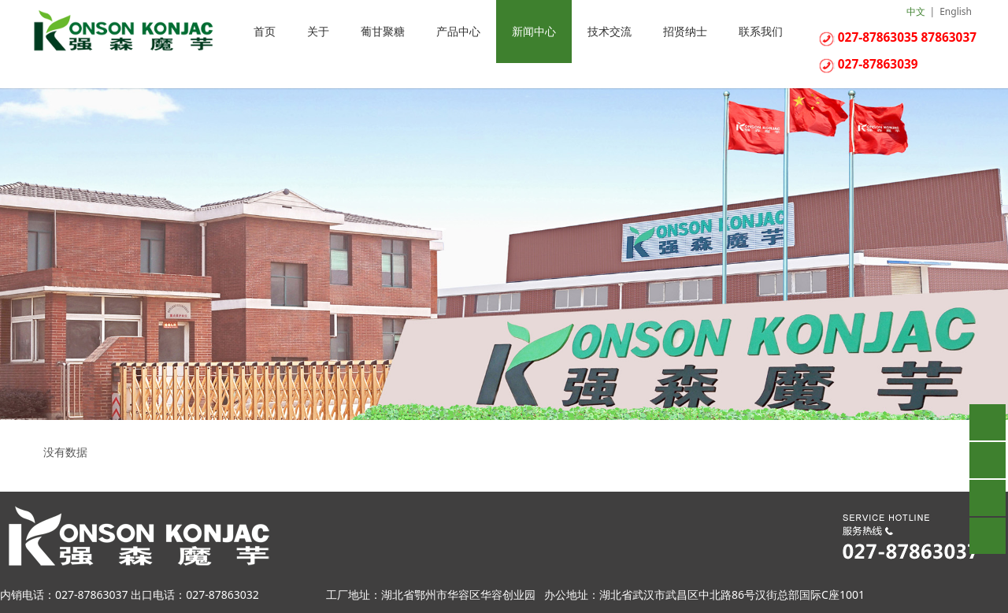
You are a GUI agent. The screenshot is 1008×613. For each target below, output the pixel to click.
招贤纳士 (685, 31)
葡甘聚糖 (383, 31)
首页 (265, 31)
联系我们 (761, 31)
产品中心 (458, 31)
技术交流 (609, 31)
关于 (318, 31)
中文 (915, 11)
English (955, 11)
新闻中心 (534, 31)
